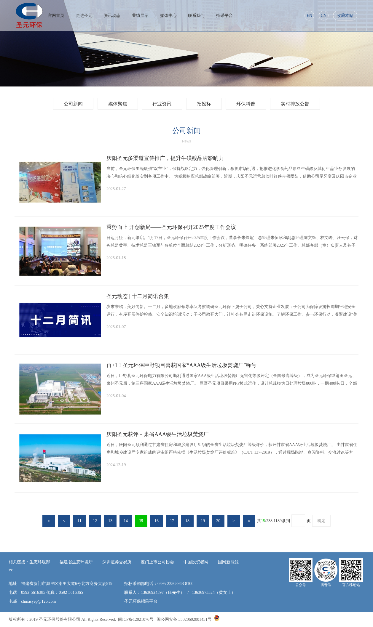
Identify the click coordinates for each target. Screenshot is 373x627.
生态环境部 (39, 562)
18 (187, 521)
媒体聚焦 (117, 103)
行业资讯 (161, 103)
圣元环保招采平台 (140, 601)
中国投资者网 (196, 562)
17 (172, 521)
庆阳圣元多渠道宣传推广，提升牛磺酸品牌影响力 (165, 158)
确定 (321, 521)
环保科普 (245, 103)
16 (156, 521)
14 (126, 521)
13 (110, 521)
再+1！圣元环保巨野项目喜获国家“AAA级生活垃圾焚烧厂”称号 (181, 365)
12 (95, 521)
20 (218, 521)
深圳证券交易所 (116, 562)
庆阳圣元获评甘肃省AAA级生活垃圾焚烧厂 (157, 434)
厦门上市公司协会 (157, 562)
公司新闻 (73, 103)
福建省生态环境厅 (76, 562)
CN (323, 15)
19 (203, 521)
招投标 (204, 103)
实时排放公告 (295, 103)
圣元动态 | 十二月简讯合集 (137, 296)
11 (79, 521)
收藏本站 (345, 15)
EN (309, 15)
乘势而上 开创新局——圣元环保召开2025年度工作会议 (171, 227)
